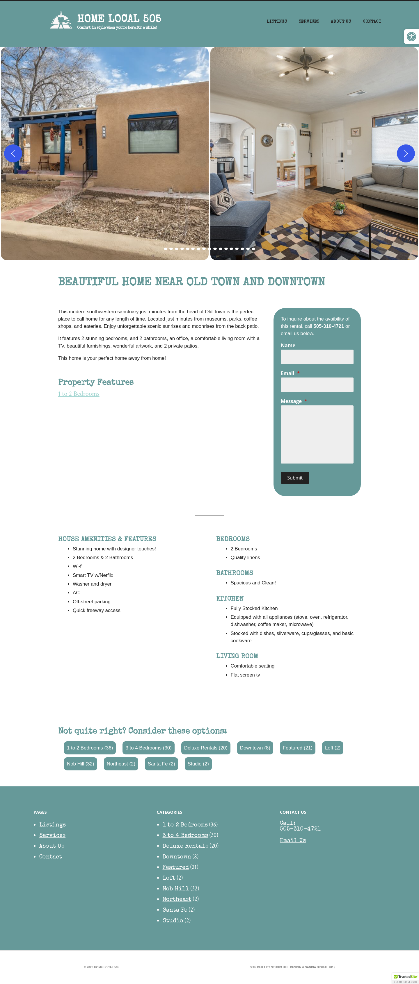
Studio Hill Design (286, 967)
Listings (277, 22)
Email (290, 373)
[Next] (406, 153)
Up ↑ (332, 967)
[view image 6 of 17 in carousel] (193, 249)
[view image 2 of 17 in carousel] (171, 249)
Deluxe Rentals (200, 748)
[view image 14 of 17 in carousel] (237, 249)
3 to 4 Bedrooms (143, 748)
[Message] (317, 434)
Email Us (293, 841)
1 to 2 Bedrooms (79, 394)
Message (294, 401)
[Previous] (13, 153)
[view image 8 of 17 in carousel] (204, 249)
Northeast (117, 764)
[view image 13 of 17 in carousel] (231, 249)
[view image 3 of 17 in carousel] (176, 249)
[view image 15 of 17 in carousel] (242, 249)
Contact (372, 22)
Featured (292, 748)
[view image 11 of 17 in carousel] (220, 249)
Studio (195, 764)
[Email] (317, 385)
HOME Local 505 (119, 20)
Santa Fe (158, 764)
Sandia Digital (316, 967)
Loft (329, 748)
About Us (341, 22)
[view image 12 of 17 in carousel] (226, 249)
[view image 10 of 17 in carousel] (215, 249)
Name (288, 345)
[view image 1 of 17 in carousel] (165, 249)
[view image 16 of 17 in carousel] (248, 249)
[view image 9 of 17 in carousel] (209, 249)
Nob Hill (75, 764)
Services (309, 22)
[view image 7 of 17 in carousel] (198, 249)
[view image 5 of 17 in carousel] (187, 249)
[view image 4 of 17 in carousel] (182, 249)
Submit (295, 478)
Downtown (251, 748)
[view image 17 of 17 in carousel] (253, 249)
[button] (411, 36)
